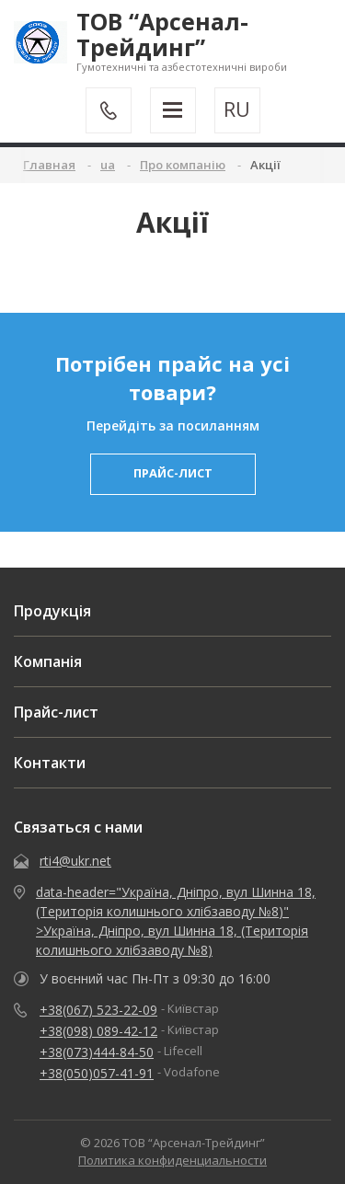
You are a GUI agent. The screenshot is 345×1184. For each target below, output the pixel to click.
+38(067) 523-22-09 (98, 1009)
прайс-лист (173, 473)
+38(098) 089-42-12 (98, 1031)
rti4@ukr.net (75, 860)
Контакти (50, 763)
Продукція (52, 611)
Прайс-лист (56, 712)
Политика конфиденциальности (172, 1160)
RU (237, 109)
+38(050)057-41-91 (97, 1073)
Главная (49, 164)
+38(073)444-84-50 (97, 1052)
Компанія (48, 661)
